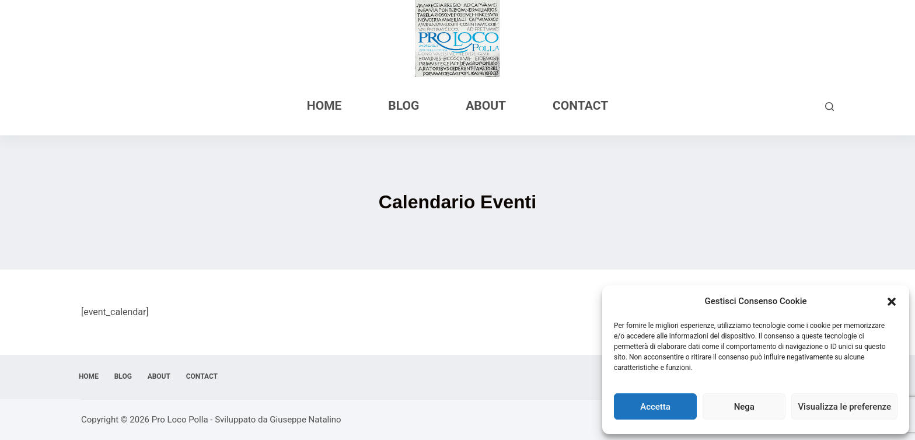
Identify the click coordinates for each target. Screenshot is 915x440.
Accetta (655, 406)
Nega (744, 406)
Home (324, 106)
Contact (580, 106)
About (486, 106)
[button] (891, 302)
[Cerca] (829, 106)
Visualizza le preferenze (844, 406)
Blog (403, 106)
